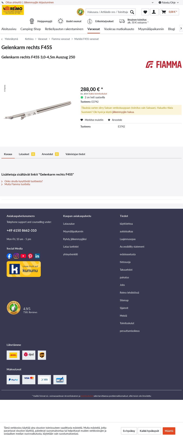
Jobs (122, 284)
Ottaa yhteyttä (13, 2)
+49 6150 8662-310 (22, 230)
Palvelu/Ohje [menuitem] (167, 2)
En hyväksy (129, 430)
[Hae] (132, 11)
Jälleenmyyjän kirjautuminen (38, 2)
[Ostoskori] (169, 11)
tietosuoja (125, 261)
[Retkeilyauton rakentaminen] (64, 29)
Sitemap (124, 300)
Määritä (169, 430)
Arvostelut (50, 154)
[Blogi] (171, 29)
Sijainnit (124, 307)
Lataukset (27, 154)
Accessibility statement (132, 246)
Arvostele (115, 119)
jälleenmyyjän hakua (123, 111)
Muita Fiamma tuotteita (15, 184)
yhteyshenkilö (70, 254)
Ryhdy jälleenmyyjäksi (74, 239)
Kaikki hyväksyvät (149, 430)
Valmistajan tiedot (75, 154)
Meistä (123, 315)
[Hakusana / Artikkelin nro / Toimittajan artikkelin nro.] (111, 11)
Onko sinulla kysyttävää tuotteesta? (22, 181)
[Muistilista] (145, 11)
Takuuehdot (126, 269)
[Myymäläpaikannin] (151, 29)
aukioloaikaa (126, 231)
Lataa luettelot (71, 246)
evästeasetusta (128, 254)
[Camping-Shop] (30, 29)
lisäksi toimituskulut (98, 93)
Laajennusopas (128, 239)
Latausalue (69, 223)
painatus (124, 277)
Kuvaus (8, 154)
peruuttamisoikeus (130, 330)
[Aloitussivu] (8, 29)
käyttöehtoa (126, 223)
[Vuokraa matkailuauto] (119, 29)
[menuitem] (111, 11)
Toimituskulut (127, 323)
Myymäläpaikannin (73, 231)
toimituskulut (87, 396)
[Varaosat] (93, 29)
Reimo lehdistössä (129, 292)
